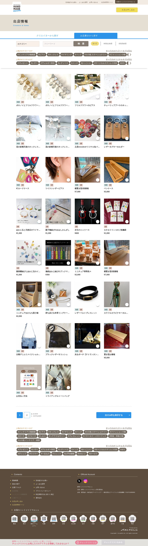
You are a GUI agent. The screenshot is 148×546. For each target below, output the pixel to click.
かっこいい (86, 63)
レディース (63, 63)
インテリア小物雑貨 (27, 55)
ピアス (42, 55)
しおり (43, 436)
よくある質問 (83, 2)
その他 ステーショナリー (96, 55)
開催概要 (32, 10)
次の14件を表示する (117, 415)
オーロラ (93, 454)
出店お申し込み (128, 10)
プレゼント (23, 63)
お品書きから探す (89, 36)
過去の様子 (59, 10)
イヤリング (67, 55)
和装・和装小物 (116, 436)
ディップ (22, 454)
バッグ (79, 55)
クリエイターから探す (48, 36)
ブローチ (32, 436)
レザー (35, 63)
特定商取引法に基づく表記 (45, 494)
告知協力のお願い (71, 2)
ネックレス (53, 55)
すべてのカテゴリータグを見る (119, 51)
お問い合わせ (93, 2)
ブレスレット (74, 436)
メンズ (75, 63)
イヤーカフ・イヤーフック (95, 436)
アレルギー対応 (48, 63)
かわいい (82, 454)
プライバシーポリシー (43, 491)
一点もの (45, 454)
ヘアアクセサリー (57, 436)
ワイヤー (34, 454)
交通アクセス (45, 10)
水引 (123, 63)
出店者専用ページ (107, 2)
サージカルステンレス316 (106, 63)
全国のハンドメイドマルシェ (125, 2)
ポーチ (22, 436)
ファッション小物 (118, 55)
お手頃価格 (69, 454)
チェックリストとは (87, 542)
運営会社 (39, 498)
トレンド (57, 454)
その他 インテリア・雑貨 (29, 440)
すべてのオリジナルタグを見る (119, 59)
